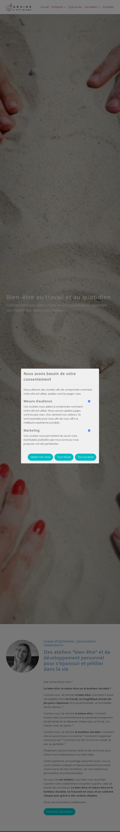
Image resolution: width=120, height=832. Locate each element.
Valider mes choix (40, 457)
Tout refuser (64, 457)
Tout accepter (86, 457)
